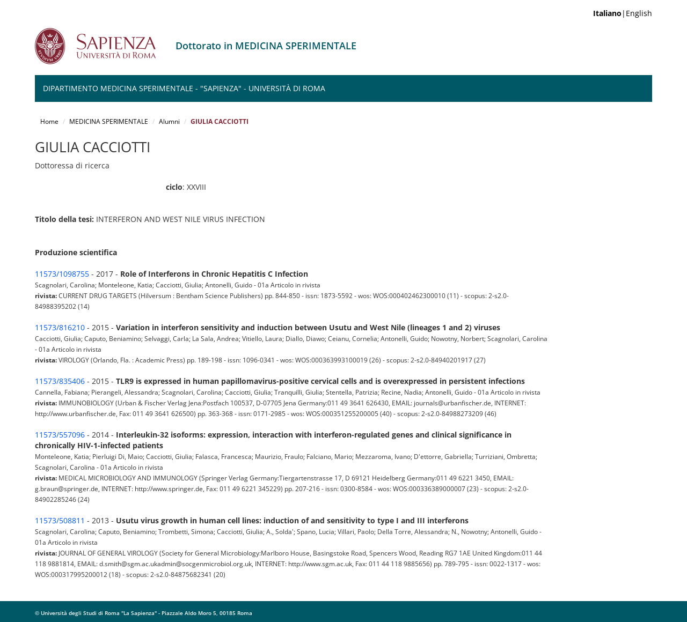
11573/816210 (60, 327)
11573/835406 (60, 381)
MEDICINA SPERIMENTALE (108, 121)
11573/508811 (60, 520)
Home (49, 121)
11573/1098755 (62, 274)
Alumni (169, 121)
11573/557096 (60, 435)
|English (622, 13)
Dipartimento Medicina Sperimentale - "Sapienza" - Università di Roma (184, 88)
